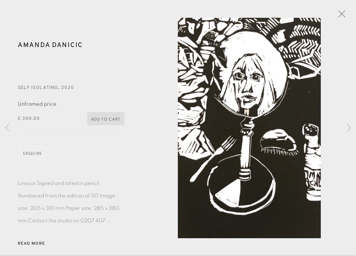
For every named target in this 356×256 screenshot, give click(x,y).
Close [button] (340, 16)
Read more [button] (31, 244)
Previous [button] (7, 128)
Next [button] (349, 128)
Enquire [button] (32, 154)
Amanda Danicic (50, 46)
